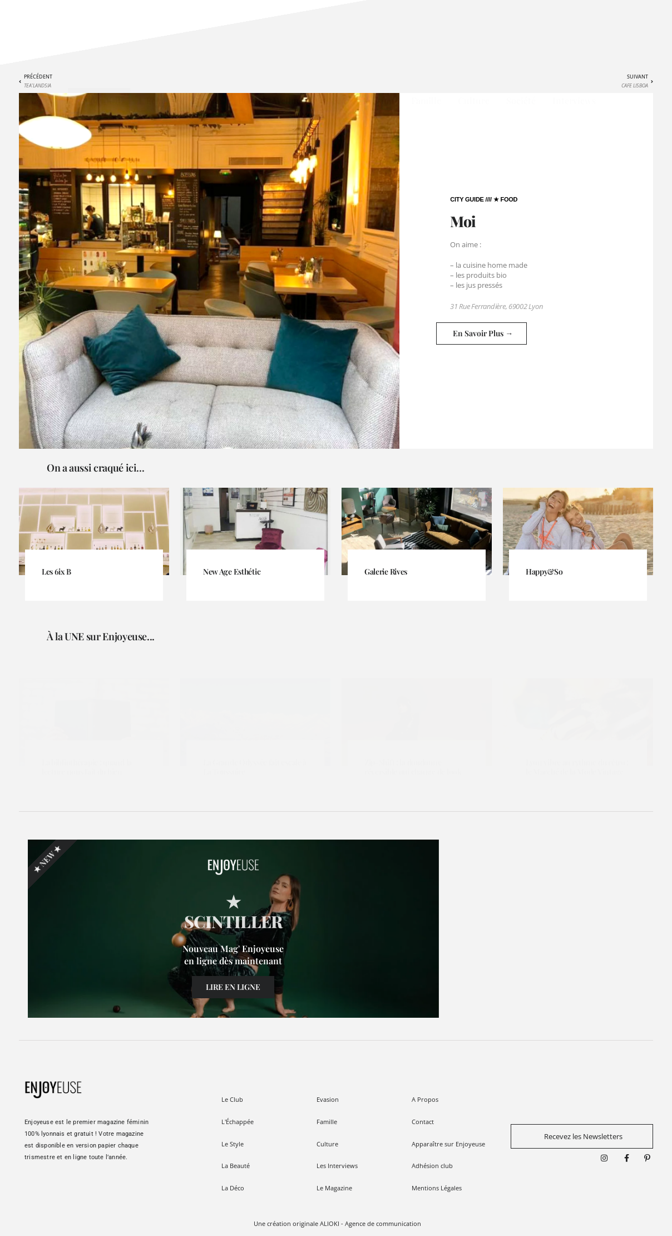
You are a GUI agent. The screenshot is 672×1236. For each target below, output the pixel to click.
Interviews (574, 100)
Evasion (378, 100)
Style (211, 100)
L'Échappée (162, 100)
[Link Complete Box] (94, 560)
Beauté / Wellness (273, 100)
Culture (474, 100)
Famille (426, 100)
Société (521, 100)
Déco (335, 100)
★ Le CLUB (99, 100)
